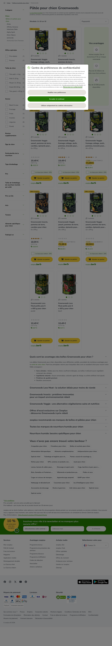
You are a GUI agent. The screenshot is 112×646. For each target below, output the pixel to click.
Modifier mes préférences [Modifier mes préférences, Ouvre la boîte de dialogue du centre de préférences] (57, 92)
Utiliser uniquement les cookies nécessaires (56, 106)
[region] (56, 87)
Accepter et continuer (56, 99)
